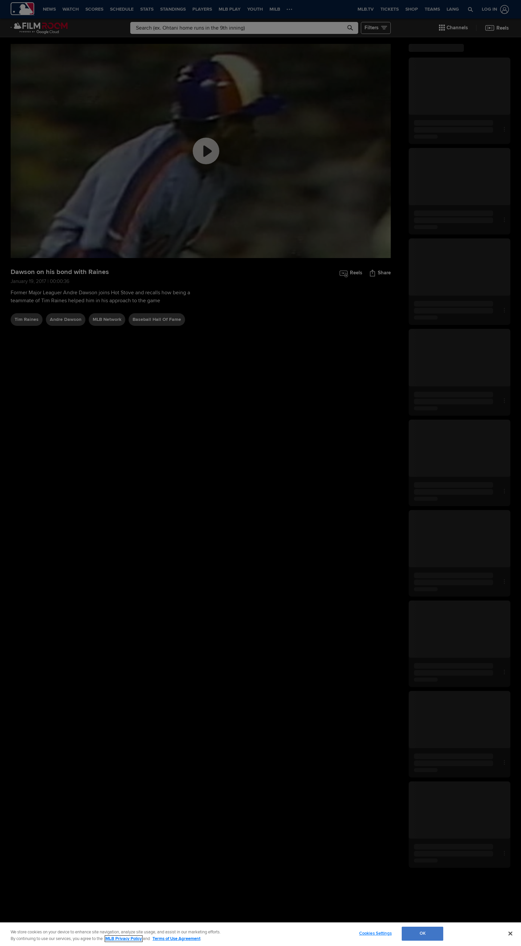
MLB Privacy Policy (123, 938)
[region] (260, 934)
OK (423, 933)
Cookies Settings (375, 933)
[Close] (510, 933)
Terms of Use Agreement (176, 938)
